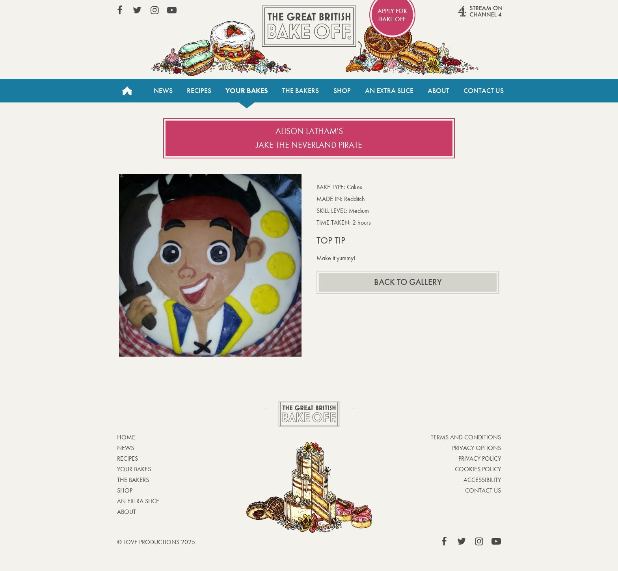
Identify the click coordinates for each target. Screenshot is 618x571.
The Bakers (300, 90)
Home (127, 90)
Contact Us (484, 90)
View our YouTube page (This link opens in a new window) (172, 10)
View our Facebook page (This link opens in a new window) (120, 10)
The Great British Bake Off (309, 26)
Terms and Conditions (466, 437)
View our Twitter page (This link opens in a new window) (137, 10)
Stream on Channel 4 (465, 15)
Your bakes (246, 90)
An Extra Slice (389, 90)
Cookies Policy (478, 469)
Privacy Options (476, 448)
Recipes (199, 90)
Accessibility (482, 480)
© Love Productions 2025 (156, 542)
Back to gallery (408, 282)
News (163, 90)
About (438, 90)
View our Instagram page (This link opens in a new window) (154, 10)
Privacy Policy (479, 458)
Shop (342, 90)
